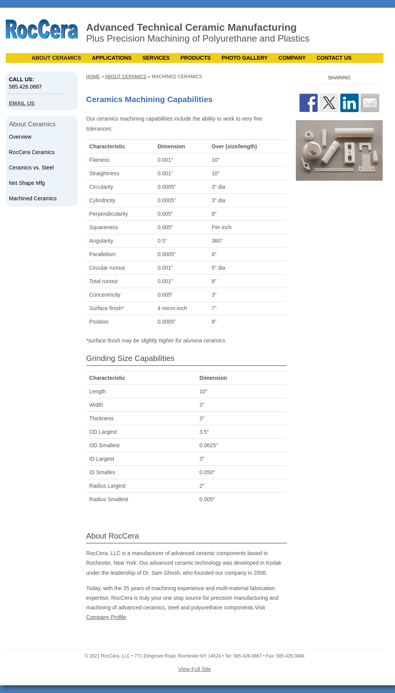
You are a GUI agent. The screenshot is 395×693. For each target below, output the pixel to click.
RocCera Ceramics (31, 152)
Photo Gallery (244, 58)
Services (156, 58)
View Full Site (194, 669)
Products (196, 58)
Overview (20, 137)
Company (292, 58)
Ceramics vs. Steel (31, 167)
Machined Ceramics (33, 198)
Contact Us (334, 58)
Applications (112, 58)
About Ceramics (56, 58)
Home (93, 76)
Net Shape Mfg (27, 183)
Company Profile (106, 617)
